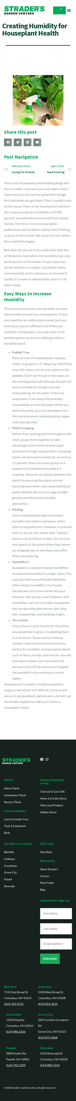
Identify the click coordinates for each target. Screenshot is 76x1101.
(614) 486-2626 (16, 1031)
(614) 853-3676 (48, 1004)
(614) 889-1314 (50, 1065)
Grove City (45, 1014)
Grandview (13, 1014)
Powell (11, 1048)
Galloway (44, 987)
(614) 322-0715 (14, 1004)
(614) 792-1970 (16, 1065)
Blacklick (10, 987)
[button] (69, 10)
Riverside (46, 1048)
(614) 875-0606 (48, 1037)
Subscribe (50, 958)
